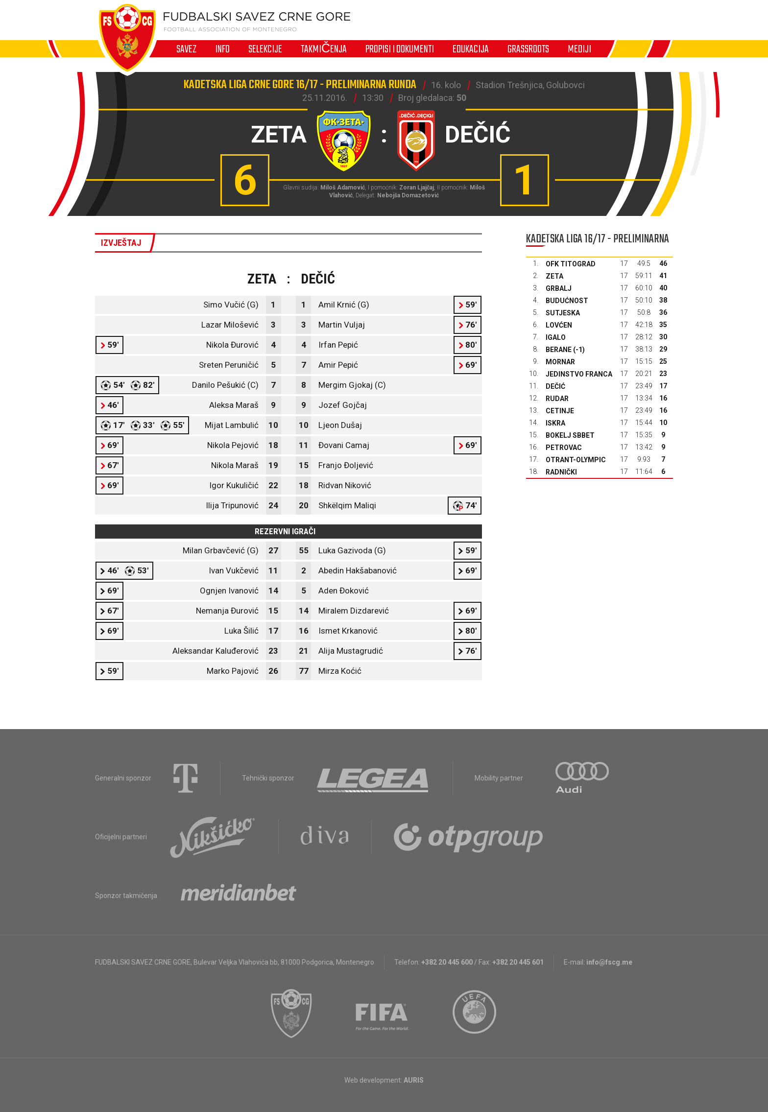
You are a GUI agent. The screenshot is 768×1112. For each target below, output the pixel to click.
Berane (559, 350)
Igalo (556, 337)
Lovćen (559, 325)
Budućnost (567, 301)
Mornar (560, 362)
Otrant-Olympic (576, 460)
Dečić (555, 386)
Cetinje (560, 411)
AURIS (414, 1080)
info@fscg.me (609, 962)
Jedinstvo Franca (579, 374)
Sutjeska (563, 313)
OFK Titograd (571, 264)
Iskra (555, 423)
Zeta (554, 276)
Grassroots (528, 49)
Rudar (557, 398)
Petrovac (564, 447)
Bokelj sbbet (570, 435)
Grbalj (559, 288)
